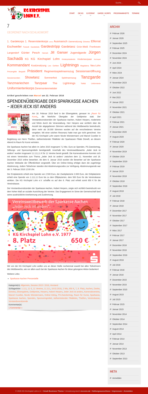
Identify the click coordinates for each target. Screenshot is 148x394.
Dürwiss (12, 292)
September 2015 (119, 289)
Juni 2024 (116, 63)
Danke (97, 288)
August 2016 (118, 260)
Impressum (117, 391)
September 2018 (119, 186)
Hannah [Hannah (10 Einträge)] (45, 53)
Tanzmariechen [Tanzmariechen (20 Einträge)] (18, 83)
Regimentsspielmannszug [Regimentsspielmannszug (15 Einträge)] (59, 71)
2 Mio (65, 288)
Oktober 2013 (118, 353)
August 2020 (118, 137)
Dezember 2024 (119, 53)
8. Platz (81, 288)
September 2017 (119, 225)
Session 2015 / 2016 (40, 285)
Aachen (89, 288)
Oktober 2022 (118, 87)
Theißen (82, 298)
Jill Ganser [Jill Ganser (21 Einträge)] (59, 52)
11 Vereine (38, 288)
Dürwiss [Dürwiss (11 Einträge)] (86, 42)
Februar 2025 (118, 48)
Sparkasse (95, 295)
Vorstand (54, 285)
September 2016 (119, 255)
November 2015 (119, 285)
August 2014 (118, 329)
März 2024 (117, 73)
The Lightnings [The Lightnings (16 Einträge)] (64, 83)
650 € (71, 288)
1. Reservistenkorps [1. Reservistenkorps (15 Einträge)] (36, 41)
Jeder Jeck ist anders (73, 292)
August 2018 (118, 191)
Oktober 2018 (118, 181)
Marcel (37, 95)
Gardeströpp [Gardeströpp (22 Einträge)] (50, 46)
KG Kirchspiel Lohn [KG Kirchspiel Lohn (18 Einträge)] (45, 58)
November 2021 (119, 107)
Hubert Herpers (56, 292)
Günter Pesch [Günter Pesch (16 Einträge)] (30, 52)
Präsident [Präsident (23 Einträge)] (34, 71)
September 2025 (119, 43)
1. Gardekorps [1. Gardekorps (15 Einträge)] (15, 41)
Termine (135, 13)
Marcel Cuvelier (16, 295)
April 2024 (116, 68)
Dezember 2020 (119, 132)
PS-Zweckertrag (65, 295)
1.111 (24, 288)
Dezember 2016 (119, 245)
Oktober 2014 (118, 319)
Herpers (44, 292)
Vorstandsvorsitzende (18, 301)
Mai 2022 (116, 97)
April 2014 (116, 334)
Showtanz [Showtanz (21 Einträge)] (32, 77)
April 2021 (116, 117)
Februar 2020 (118, 142)
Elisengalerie (22, 292)
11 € (30, 288)
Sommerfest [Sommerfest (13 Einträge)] (50, 77)
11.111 (47, 288)
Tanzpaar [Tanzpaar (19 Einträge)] (40, 83)
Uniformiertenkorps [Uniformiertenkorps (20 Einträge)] (20, 88)
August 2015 (118, 294)
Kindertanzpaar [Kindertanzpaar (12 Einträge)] (84, 59)
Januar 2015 (118, 309)
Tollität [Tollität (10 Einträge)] (83, 84)
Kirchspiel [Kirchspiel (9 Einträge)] (97, 59)
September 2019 (119, 161)
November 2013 (119, 349)
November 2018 (119, 176)
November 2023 (119, 83)
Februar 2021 (118, 122)
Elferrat (90, 13)
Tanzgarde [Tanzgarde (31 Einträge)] (91, 77)
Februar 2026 (118, 33)
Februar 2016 (118, 270)
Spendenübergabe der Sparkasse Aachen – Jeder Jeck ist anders (52, 104)
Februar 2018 (118, 201)
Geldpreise (34, 292)
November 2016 (119, 250)
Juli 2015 (116, 299)
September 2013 (119, 358)
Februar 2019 (118, 166)
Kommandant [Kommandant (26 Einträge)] (18, 65)
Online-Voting (51, 295)
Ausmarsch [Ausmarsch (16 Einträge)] (60, 41)
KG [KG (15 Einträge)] (27, 59)
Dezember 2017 (119, 211)
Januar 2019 (118, 171)
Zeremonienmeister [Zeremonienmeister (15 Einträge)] (46, 88)
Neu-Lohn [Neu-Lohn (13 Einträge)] (95, 65)
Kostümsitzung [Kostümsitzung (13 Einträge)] (38, 65)
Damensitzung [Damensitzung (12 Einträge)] (75, 41)
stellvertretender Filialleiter (65, 298)
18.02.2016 (56, 288)
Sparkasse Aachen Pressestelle (24, 278)
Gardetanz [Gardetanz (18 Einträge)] (68, 46)
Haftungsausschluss (101, 391)
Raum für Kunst (81, 295)
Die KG (80, 13)
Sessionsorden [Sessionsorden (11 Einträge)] (13, 78)
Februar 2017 (118, 235)
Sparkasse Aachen (17, 298)
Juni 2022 (116, 92)
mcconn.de (85, 391)
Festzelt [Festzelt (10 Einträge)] (26, 47)
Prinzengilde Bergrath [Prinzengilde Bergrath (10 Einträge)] (16, 72)
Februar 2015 (118, 304)
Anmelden (116, 378)
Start (72, 13)
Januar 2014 (118, 344)
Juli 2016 (116, 265)
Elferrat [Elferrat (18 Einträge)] (96, 41)
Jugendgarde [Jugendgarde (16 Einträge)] (78, 52)
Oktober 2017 (118, 220)
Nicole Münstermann (33, 295)
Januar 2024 (118, 78)
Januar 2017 (118, 240)
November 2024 (119, 58)
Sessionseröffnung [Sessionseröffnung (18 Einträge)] (88, 71)
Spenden (31, 298)
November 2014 (119, 314)
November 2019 (119, 151)
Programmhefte (121, 13)
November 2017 (119, 215)
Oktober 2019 (118, 156)
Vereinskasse (94, 298)
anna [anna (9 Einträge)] (51, 42)
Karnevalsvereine (92, 292)
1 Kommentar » (15, 308)
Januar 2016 (118, 275)
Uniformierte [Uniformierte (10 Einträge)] (96, 84)
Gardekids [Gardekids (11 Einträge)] (35, 47)
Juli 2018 (116, 196)
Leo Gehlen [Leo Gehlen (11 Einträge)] (53, 66)
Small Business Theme (53, 391)
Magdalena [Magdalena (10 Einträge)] (84, 66)
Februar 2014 (118, 339)
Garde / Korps (104, 13)
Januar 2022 (118, 102)
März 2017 (117, 230)
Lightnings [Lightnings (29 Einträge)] (69, 65)
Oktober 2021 (118, 112)
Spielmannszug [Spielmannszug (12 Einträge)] (69, 78)
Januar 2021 (118, 127)
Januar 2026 (118, 38)
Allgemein (25, 285)
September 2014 (119, 324)
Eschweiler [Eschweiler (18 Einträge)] (14, 46)
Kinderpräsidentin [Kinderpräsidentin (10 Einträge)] (68, 59)
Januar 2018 (118, 206)
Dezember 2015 (119, 280)
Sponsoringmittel (44, 298)
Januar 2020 (118, 147)
